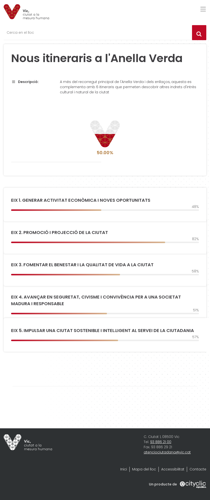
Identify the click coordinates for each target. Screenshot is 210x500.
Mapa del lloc (144, 469)
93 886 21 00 (160, 441)
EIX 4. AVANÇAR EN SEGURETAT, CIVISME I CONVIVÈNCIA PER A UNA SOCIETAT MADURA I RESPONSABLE (96, 300)
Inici (123, 469)
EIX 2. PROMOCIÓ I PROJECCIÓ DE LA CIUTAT (59, 232)
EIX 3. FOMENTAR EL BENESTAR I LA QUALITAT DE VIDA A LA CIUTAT (82, 265)
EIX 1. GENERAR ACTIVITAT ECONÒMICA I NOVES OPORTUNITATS (80, 200)
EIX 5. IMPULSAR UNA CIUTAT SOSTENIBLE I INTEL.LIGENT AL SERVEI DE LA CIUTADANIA (102, 330)
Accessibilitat (172, 469)
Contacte (198, 469)
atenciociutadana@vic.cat (167, 452)
